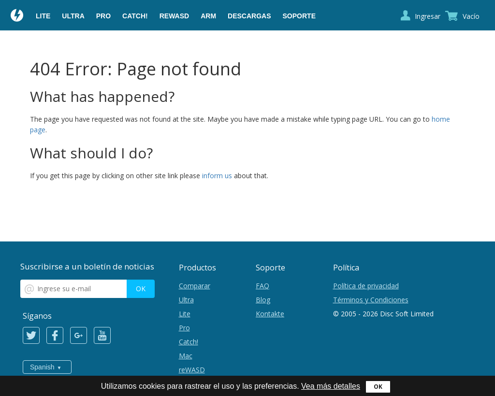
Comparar (194, 285)
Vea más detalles (330, 386)
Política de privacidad (366, 285)
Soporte (299, 16)
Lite (43, 16)
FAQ (262, 285)
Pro (103, 16)
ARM (208, 16)
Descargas (249, 16)
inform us (217, 175)
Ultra (73, 16)
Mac (185, 355)
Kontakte (270, 313)
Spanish (42, 367)
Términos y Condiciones (370, 299)
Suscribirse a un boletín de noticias (87, 266)
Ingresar (427, 16)
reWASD (174, 16)
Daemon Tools (17, 16)
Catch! (135, 16)
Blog (263, 299)
